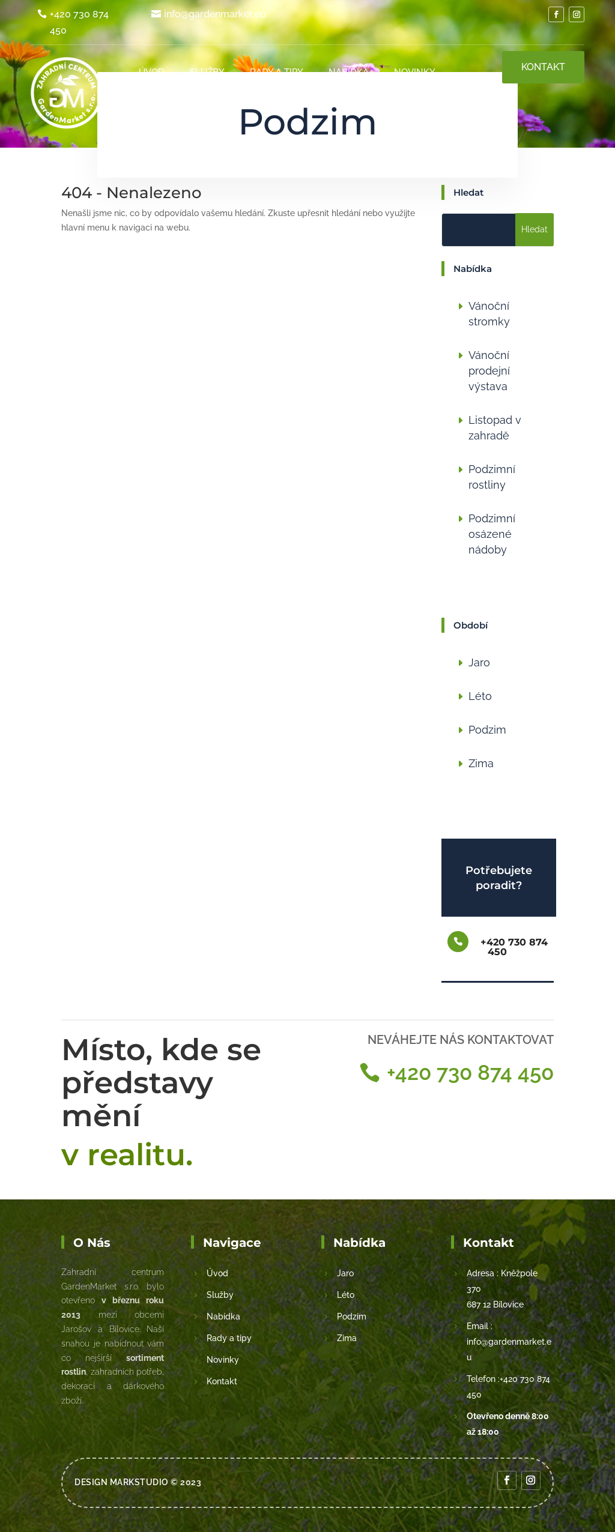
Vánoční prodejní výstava (489, 371)
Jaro (479, 662)
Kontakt (415, 114)
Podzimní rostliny (491, 477)
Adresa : (482, 1273)
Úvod (153, 71)
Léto (480, 696)
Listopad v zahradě (494, 428)
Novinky (415, 71)
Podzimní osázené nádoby (491, 534)
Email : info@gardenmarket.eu (509, 1341)
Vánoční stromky (489, 314)
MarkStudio (139, 1482)
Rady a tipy (277, 71)
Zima (481, 763)
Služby (208, 71)
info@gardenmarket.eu (215, 14)
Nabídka (349, 71)
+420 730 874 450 (79, 22)
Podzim (487, 729)
